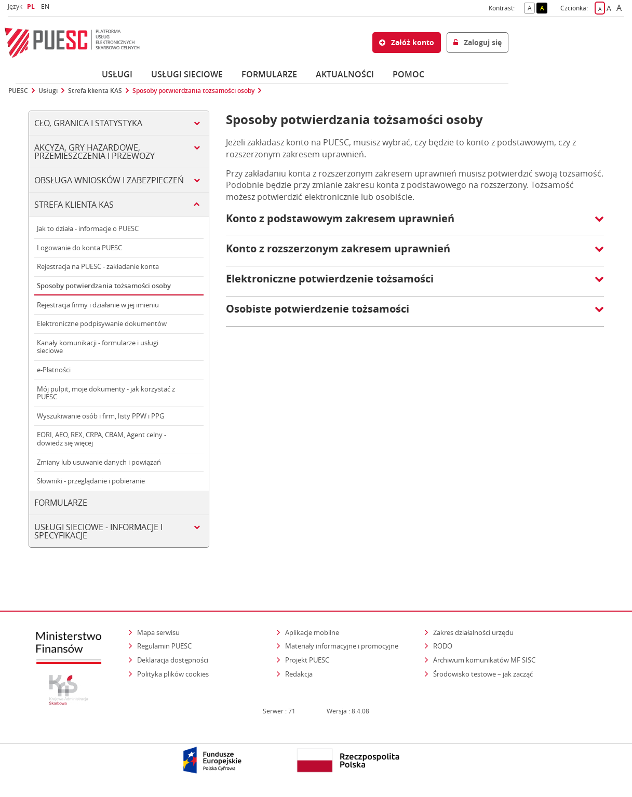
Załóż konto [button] (406, 42)
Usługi (117, 74)
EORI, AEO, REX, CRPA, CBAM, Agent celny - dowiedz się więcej (101, 439)
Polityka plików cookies (173, 674)
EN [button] (46, 6)
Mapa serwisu (158, 632)
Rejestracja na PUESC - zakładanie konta (98, 266)
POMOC (408, 74)
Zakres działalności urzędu (474, 632)
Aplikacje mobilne (312, 632)
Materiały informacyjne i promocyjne (341, 646)
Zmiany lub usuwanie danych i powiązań (99, 462)
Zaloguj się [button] (477, 42)
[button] (415, 223)
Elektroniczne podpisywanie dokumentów (102, 323)
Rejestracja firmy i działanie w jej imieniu (98, 304)
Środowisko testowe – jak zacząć (483, 674)
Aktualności (345, 74)
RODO (442, 646)
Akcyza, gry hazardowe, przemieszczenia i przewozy (94, 151)
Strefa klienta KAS (95, 91)
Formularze (269, 74)
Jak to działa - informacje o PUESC (88, 228)
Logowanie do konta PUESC (79, 247)
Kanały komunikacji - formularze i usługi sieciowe (97, 347)
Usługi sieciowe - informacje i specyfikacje (98, 531)
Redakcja (299, 674)
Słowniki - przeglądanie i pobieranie (91, 480)
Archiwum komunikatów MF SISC (484, 660)
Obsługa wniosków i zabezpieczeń (109, 180)
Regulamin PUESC (164, 646)
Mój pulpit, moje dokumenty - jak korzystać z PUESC (106, 393)
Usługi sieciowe (187, 74)
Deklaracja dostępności (172, 660)
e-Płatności (54, 369)
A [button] (531, 7)
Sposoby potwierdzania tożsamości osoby (193, 91)
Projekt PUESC (307, 660)
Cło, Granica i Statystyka (88, 123)
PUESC (18, 91)
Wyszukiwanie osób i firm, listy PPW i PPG (100, 416)
